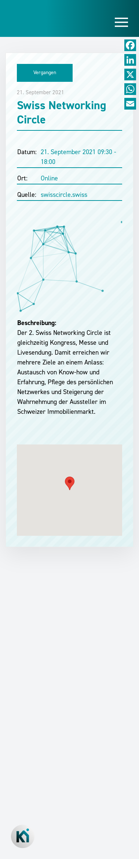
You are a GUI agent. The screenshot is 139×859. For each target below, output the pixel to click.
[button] (69, 483)
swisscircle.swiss (64, 194)
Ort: (22, 178)
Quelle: (26, 194)
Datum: (27, 152)
